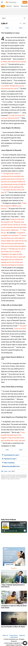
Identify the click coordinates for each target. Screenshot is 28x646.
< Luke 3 (7, 27)
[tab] (14, 455)
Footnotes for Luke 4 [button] (9, 459)
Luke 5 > (21, 27)
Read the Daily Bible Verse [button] (11, 466)
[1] (19, 45)
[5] (18, 118)
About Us (5, 635)
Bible (2, 471)
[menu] (2, 2)
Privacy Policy (13, 635)
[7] (6, 259)
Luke (9, 471)
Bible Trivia (9, 6)
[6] (5, 192)
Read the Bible (24, 6)
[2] (5, 64)
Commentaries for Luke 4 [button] (10, 455)
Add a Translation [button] (8, 463)
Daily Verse (16, 6)
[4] (18, 112)
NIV (24, 23)
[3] (17, 88)
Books (5, 471)
